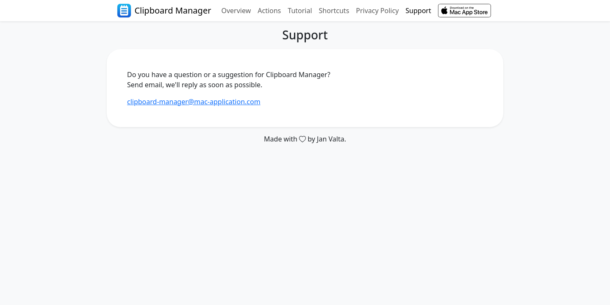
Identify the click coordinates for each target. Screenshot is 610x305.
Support (418, 10)
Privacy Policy (377, 10)
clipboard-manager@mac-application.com (194, 101)
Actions (269, 10)
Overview (236, 10)
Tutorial (300, 10)
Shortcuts (334, 10)
